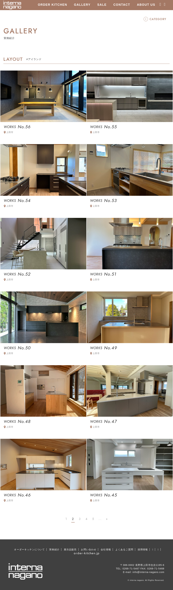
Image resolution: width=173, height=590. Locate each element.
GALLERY (82, 4)
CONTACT (121, 4)
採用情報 (143, 549)
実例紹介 (54, 549)
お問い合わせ (88, 549)
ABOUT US (146, 4)
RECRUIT (46, 14)
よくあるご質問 (124, 549)
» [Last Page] (107, 519)
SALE (102, 4)
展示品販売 (70, 549)
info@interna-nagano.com (148, 572)
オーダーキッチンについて (29, 549)
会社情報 (106, 549)
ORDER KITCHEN (52, 4)
